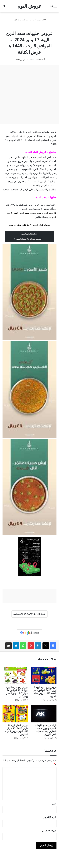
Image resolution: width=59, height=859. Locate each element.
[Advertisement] (29, 94)
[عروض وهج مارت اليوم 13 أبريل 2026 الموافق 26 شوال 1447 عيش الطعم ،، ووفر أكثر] (15, 675)
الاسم (54, 804)
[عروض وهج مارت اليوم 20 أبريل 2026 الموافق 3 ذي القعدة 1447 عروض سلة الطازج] (44, 675)
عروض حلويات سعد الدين (24, 20)
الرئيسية (41, 20)
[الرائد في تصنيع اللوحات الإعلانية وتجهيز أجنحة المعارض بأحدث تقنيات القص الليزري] (44, 713)
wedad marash (37, 59)
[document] (29, 211)
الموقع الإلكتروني (49, 831)
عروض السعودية (43, 26)
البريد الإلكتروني (49, 817)
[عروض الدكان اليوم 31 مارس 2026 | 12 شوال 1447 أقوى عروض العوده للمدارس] (15, 713)
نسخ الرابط (29, 621)
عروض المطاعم (43, 217)
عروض (12, 225)
